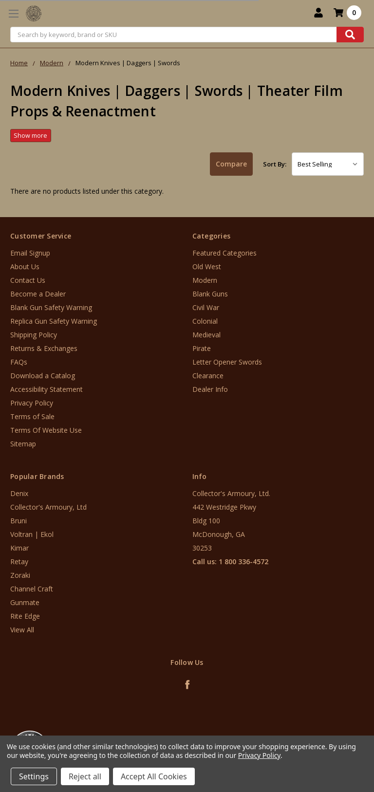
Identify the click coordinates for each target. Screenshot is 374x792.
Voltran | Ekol (32, 534)
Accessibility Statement (46, 389)
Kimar (19, 548)
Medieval (206, 334)
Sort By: (274, 164)
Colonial (205, 321)
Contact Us (27, 280)
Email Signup (30, 253)
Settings (34, 776)
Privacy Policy (31, 402)
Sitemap (23, 443)
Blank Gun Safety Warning (51, 307)
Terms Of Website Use (46, 430)
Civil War (205, 307)
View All (22, 629)
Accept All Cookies (154, 776)
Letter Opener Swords (227, 362)
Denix (19, 493)
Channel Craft (31, 588)
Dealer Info (210, 389)
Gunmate (24, 602)
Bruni (18, 520)
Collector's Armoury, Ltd (48, 507)
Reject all (85, 776)
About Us (24, 266)
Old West (206, 266)
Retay (19, 561)
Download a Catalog (42, 375)
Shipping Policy (33, 334)
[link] (333, 733)
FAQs (18, 362)
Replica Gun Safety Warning (53, 321)
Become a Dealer (38, 293)
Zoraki (20, 575)
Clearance (208, 375)
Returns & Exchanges (43, 348)
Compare (231, 163)
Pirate (201, 348)
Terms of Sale (32, 416)
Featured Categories (224, 253)
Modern (204, 280)
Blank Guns (210, 293)
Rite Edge (25, 616)
